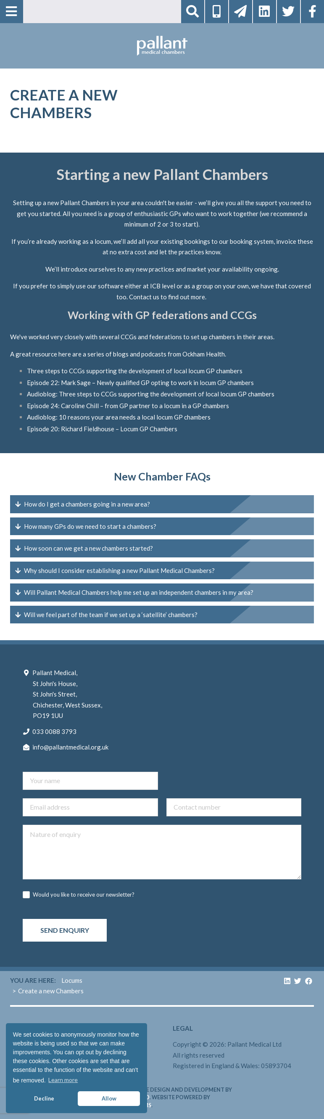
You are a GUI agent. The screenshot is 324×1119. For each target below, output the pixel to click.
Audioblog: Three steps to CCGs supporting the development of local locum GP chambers (150, 394)
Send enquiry (64, 930)
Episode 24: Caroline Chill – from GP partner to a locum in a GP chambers (128, 405)
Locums (71, 980)
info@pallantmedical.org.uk (70, 747)
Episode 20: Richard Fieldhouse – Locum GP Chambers (102, 429)
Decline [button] (44, 1098)
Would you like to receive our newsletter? (83, 894)
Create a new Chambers (51, 991)
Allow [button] (109, 1098)
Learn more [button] (63, 1079)
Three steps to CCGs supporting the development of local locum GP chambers (134, 371)
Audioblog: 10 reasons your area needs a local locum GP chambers (119, 417)
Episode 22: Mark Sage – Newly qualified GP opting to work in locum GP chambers (140, 382)
